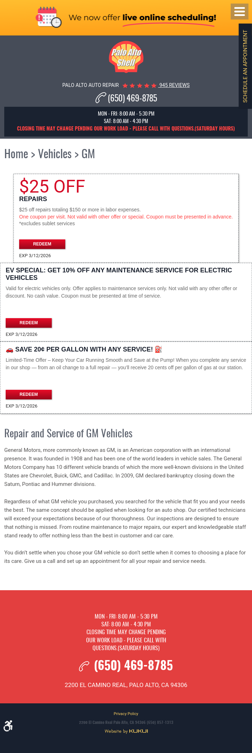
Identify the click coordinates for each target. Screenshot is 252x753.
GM (88, 154)
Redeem (42, 244)
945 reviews (174, 85)
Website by (126, 731)
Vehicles (55, 154)
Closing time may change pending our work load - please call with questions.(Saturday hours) (126, 640)
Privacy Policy (126, 714)
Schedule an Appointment (245, 66)
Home (16, 154)
